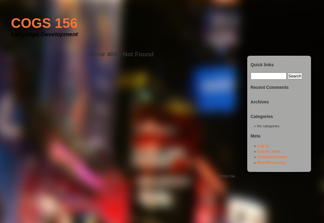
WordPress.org (271, 162)
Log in (263, 145)
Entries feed (268, 151)
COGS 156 (44, 23)
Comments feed (272, 157)
